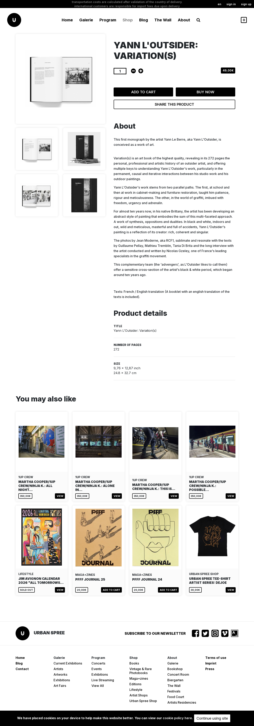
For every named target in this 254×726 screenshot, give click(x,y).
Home (67, 20)
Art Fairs (60, 686)
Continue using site (212, 718)
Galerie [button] (86, 20)
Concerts (98, 663)
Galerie (172, 663)
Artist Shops (138, 695)
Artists (58, 669)
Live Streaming (102, 680)
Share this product (174, 104)
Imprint (210, 663)
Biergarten (175, 680)
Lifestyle (135, 690)
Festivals (173, 691)
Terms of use (215, 658)
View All (97, 686)
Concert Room (178, 674)
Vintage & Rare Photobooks (140, 671)
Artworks (60, 674)
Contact (22, 669)
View (60, 496)
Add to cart (143, 92)
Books (134, 663)
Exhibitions (62, 680)
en (219, 4)
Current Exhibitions (68, 663)
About (184, 20)
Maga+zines (138, 678)
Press (209, 669)
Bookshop (175, 669)
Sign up (246, 4)
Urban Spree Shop (143, 701)
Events (96, 669)
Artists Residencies (181, 702)
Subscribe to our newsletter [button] (155, 633)
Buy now (205, 92)
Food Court (175, 697)
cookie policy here (177, 718)
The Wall (162, 20)
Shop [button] (128, 20)
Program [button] (107, 20)
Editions (135, 684)
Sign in (231, 4)
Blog (143, 20)
